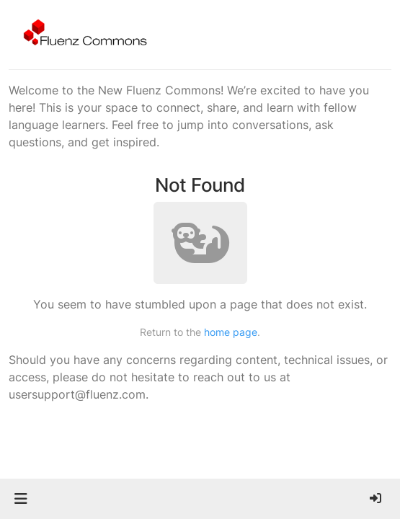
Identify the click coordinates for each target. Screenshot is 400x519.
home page (230, 332)
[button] (20, 498)
